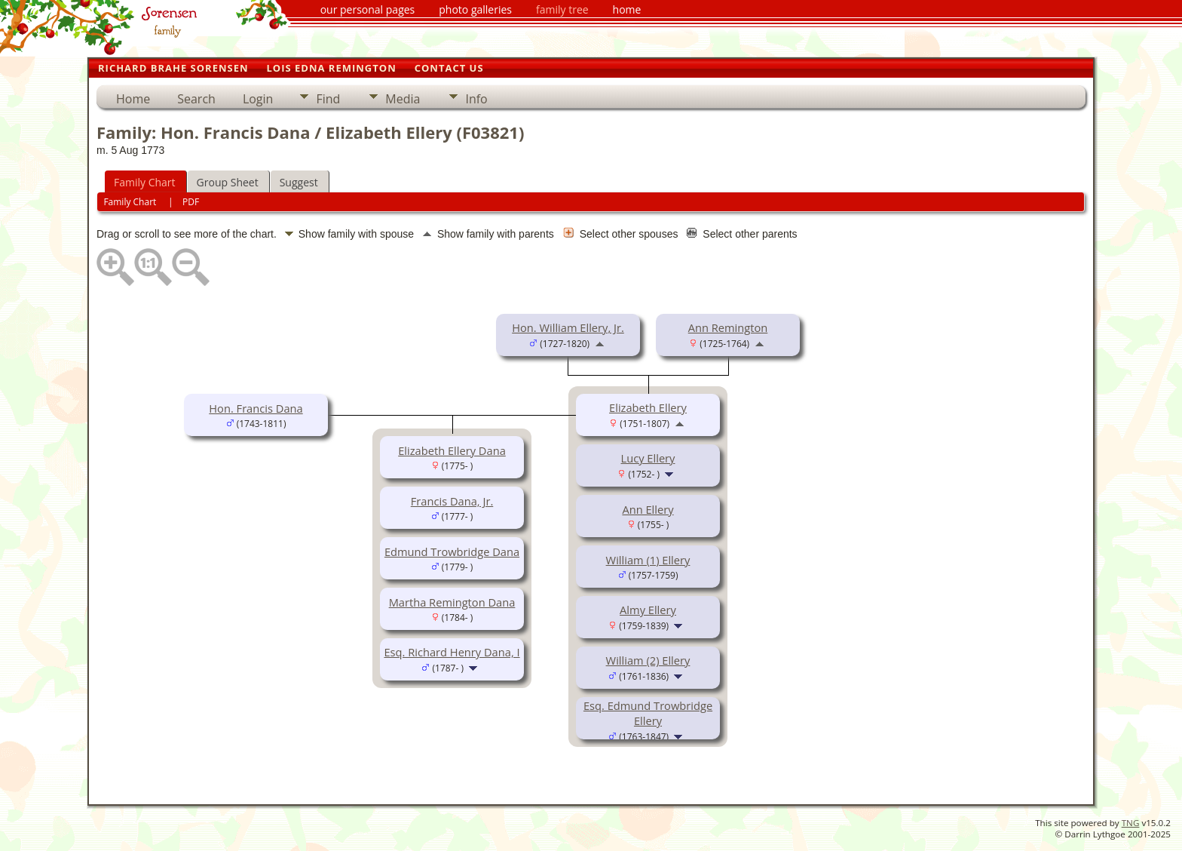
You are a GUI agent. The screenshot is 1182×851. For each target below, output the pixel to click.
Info (476, 99)
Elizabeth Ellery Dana (452, 450)
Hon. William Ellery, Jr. (568, 327)
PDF (190, 201)
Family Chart (145, 182)
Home (133, 99)
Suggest (299, 182)
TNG (1131, 822)
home (627, 9)
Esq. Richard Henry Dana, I (451, 651)
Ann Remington (728, 327)
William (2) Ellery (648, 660)
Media (402, 99)
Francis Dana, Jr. (452, 500)
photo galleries (475, 9)
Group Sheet (228, 182)
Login (258, 99)
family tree (562, 9)
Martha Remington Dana (452, 602)
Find (328, 99)
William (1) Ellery (648, 559)
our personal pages (367, 9)
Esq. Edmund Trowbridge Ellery (647, 713)
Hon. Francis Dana (255, 408)
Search (196, 99)
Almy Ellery (648, 609)
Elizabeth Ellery (648, 407)
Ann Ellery (647, 509)
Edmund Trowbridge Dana (451, 551)
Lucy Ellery (648, 457)
